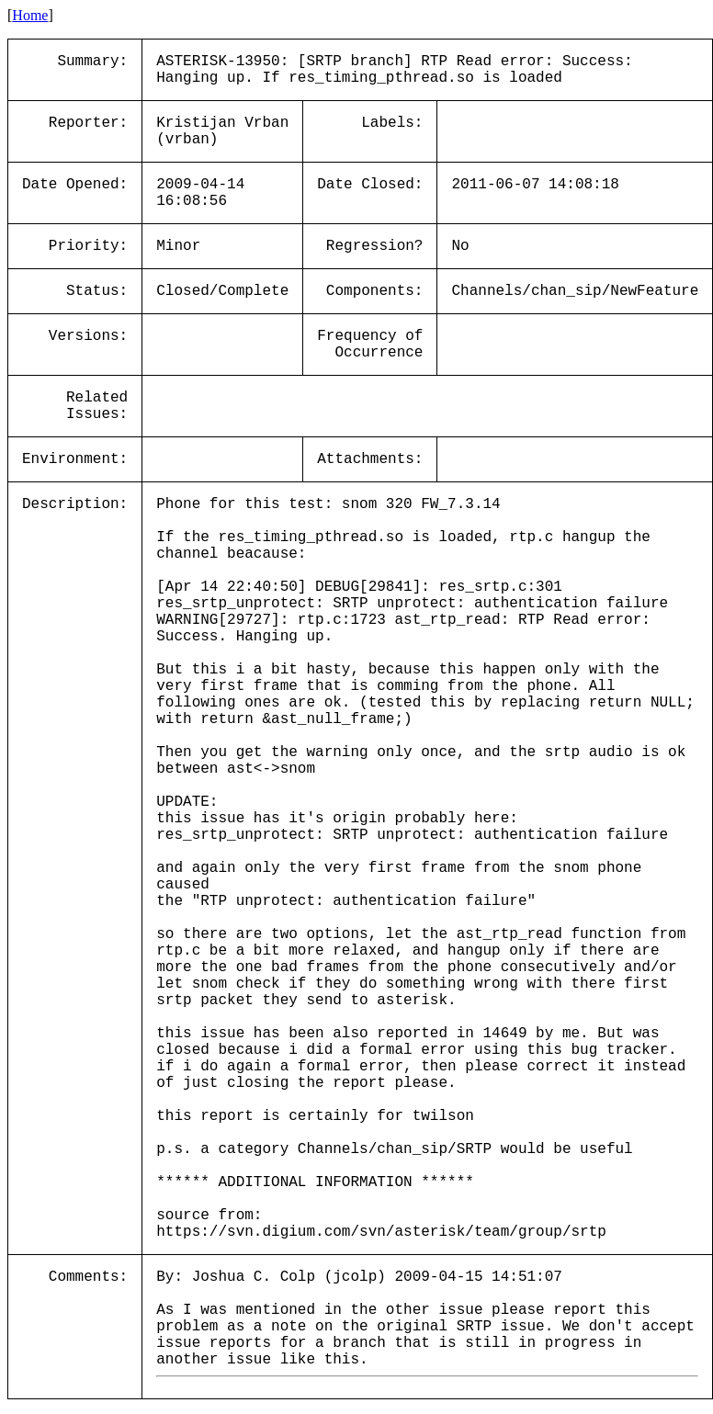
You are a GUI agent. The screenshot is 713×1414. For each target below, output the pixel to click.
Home (30, 15)
